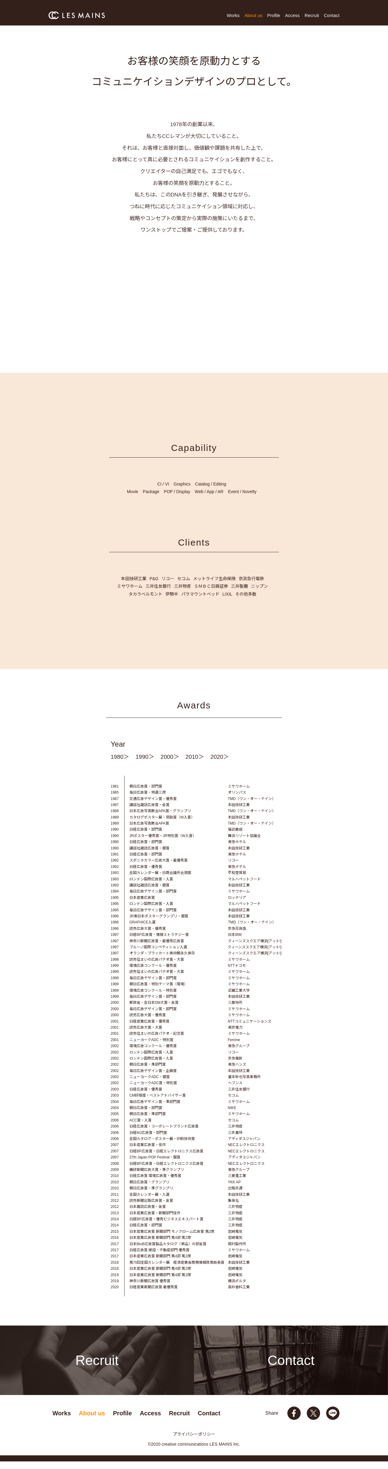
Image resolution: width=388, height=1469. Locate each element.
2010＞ (195, 764)
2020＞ (219, 764)
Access (292, 15)
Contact (332, 15)
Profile (273, 15)
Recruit (312, 15)
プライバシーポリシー (194, 1441)
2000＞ (170, 764)
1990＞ (144, 764)
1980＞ (120, 764)
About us (253, 15)
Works (233, 15)
